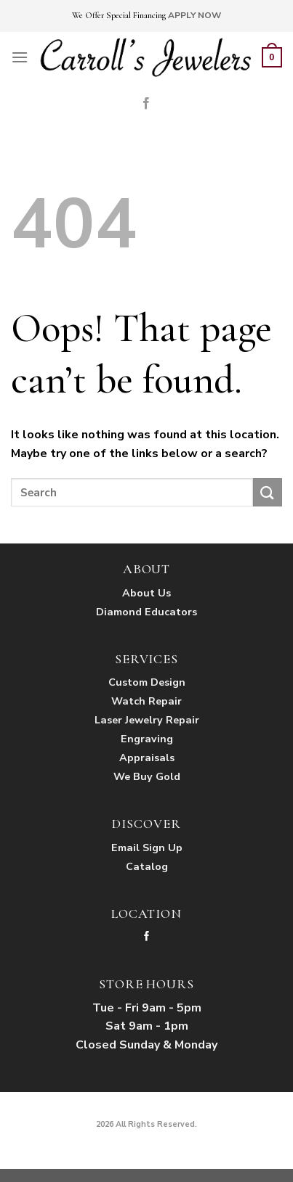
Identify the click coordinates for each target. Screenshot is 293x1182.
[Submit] (267, 492)
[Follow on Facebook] (146, 103)
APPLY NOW (194, 15)
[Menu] (19, 57)
